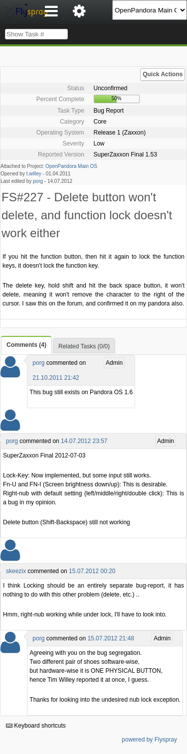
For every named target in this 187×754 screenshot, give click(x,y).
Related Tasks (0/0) (84, 346)
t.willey (33, 173)
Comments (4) (26, 344)
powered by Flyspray (149, 739)
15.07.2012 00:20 (92, 571)
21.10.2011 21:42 (55, 377)
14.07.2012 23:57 (84, 441)
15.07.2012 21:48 (110, 638)
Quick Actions (163, 74)
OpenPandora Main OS (71, 166)
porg (38, 181)
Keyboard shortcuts (36, 725)
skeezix (16, 571)
